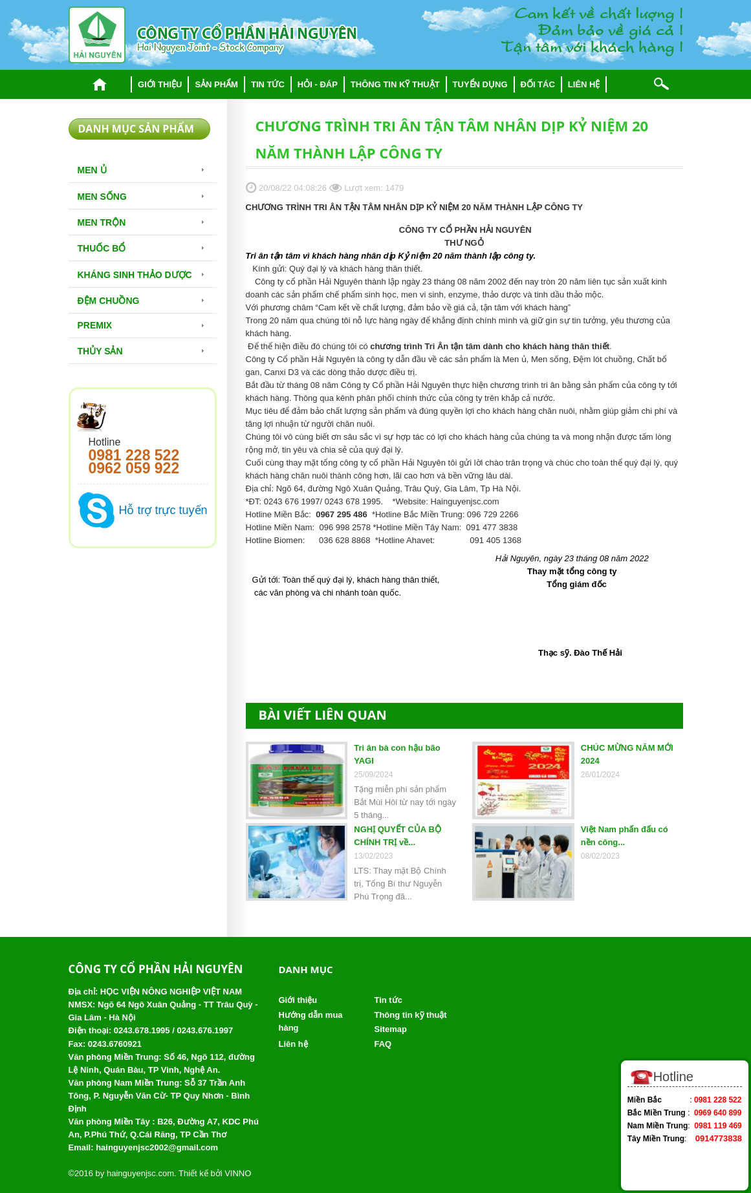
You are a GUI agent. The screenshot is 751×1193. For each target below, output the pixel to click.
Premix (95, 325)
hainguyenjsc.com (140, 1173)
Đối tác (538, 84)
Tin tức (268, 84)
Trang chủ (99, 84)
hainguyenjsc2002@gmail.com (157, 1147)
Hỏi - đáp (318, 84)
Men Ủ (92, 170)
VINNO (237, 1173)
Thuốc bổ (102, 248)
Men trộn (102, 222)
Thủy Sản (100, 351)
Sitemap (390, 1029)
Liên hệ (584, 84)
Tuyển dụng (480, 84)
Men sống (102, 196)
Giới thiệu (160, 84)
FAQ (382, 1044)
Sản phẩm (216, 84)
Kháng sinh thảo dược (135, 275)
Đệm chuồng (109, 301)
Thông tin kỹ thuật (395, 84)
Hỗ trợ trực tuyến (163, 510)
